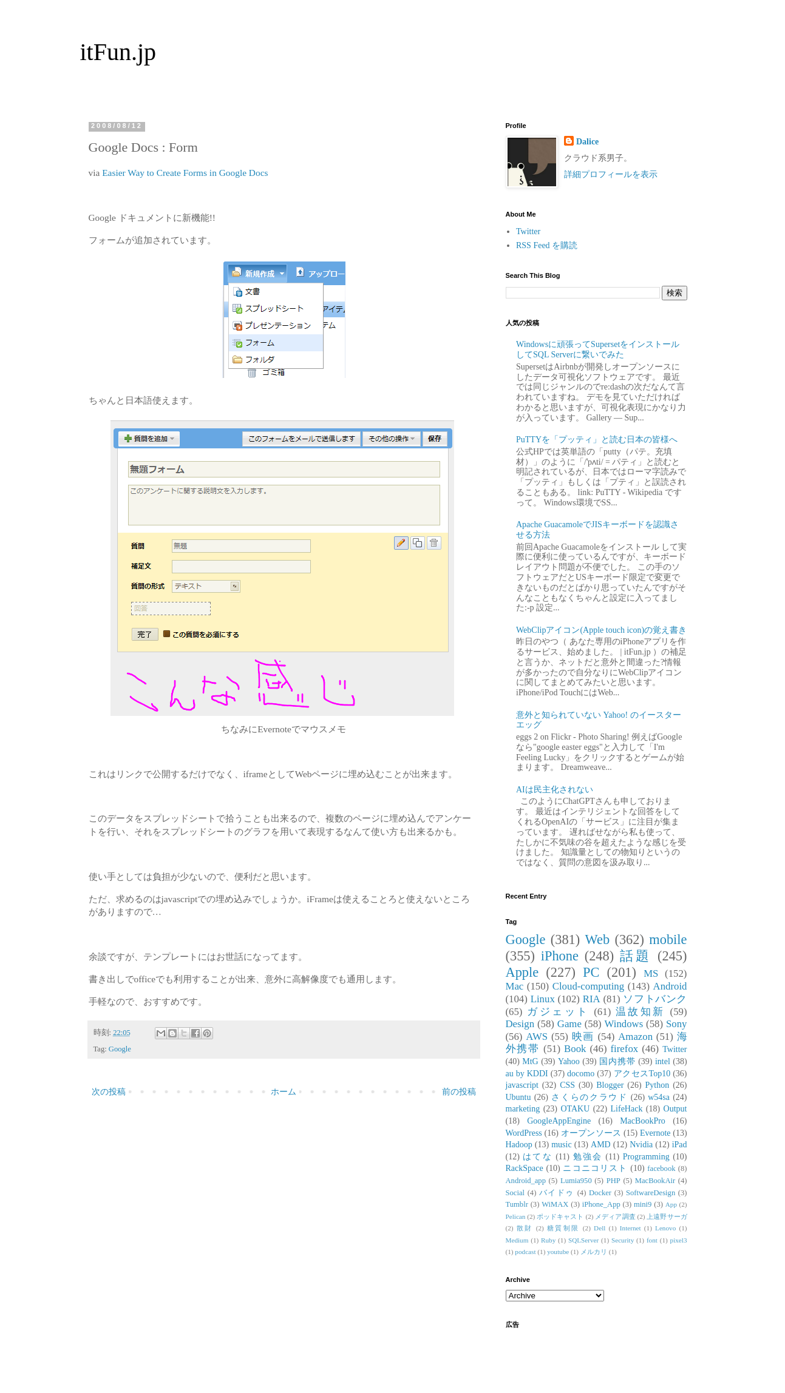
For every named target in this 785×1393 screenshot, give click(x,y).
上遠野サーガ (667, 1216)
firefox (625, 1048)
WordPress (524, 1133)
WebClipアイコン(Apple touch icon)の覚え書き (601, 630)
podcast (525, 1251)
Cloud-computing (588, 986)
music (561, 1144)
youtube (558, 1251)
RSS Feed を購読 (546, 245)
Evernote (655, 1133)
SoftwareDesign (650, 1193)
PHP (613, 1180)
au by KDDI (527, 1073)
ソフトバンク (655, 999)
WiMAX (555, 1204)
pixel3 (678, 1240)
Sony (676, 1024)
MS (651, 973)
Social (515, 1193)
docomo (580, 1073)
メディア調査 (615, 1216)
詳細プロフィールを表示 (611, 174)
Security (622, 1240)
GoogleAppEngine (559, 1120)
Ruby (548, 1240)
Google (120, 1049)
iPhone (560, 955)
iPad (679, 1144)
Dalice (587, 141)
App (671, 1204)
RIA (591, 999)
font (652, 1240)
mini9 (642, 1204)
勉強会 (587, 1156)
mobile (668, 939)
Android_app (526, 1180)
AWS (537, 1036)
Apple (522, 972)
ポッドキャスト (560, 1216)
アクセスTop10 (642, 1073)
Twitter (528, 231)
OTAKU (575, 1108)
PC (591, 972)
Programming (646, 1156)
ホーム (283, 1091)
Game (569, 1024)
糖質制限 (563, 1228)
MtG (530, 1061)
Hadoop (519, 1144)
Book (575, 1048)
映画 (583, 1036)
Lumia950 (576, 1180)
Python (657, 1085)
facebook (661, 1168)
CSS (567, 1085)
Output (675, 1108)
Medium (517, 1240)
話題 (635, 955)
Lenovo (665, 1228)
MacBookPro (642, 1120)
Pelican (516, 1216)
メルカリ (593, 1251)
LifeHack (627, 1108)
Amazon (635, 1036)
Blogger (610, 1085)
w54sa (659, 1097)
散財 (525, 1228)
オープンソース (591, 1133)
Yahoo (569, 1061)
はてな (537, 1156)
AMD (601, 1144)
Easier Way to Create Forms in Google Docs (185, 172)
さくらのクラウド (589, 1097)
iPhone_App (601, 1204)
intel (662, 1061)
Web (597, 939)
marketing (523, 1108)
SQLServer (583, 1240)
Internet (630, 1228)
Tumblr (517, 1204)
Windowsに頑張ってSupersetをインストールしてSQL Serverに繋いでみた (597, 349)
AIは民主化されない (554, 789)
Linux (543, 999)
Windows (624, 1024)
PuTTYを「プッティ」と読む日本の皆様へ (597, 439)
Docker (600, 1193)
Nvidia (641, 1144)
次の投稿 (109, 1091)
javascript (522, 1085)
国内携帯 (617, 1061)
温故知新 (640, 1011)
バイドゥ (556, 1193)
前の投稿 (459, 1091)
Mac (515, 986)
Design (520, 1024)
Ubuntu (518, 1097)
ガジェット (558, 1011)
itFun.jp (118, 52)
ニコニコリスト (595, 1168)
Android (670, 986)
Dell (599, 1228)
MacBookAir (655, 1180)
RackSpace (524, 1168)
